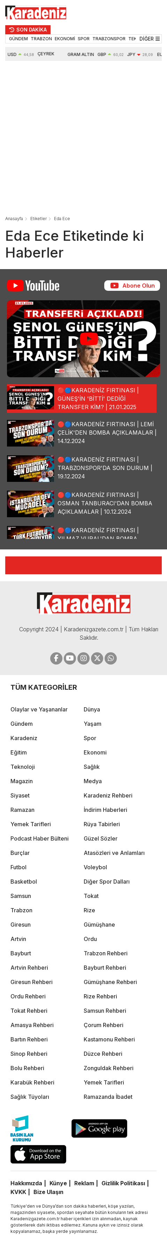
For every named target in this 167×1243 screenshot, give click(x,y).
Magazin (21, 781)
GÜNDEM (18, 38)
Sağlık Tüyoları (29, 1096)
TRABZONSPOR (109, 38)
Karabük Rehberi (32, 1082)
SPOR (84, 38)
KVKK (18, 1191)
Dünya (92, 709)
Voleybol (95, 867)
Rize (89, 910)
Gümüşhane (99, 924)
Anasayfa (14, 218)
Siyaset (20, 795)
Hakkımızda (26, 1183)
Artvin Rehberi (29, 967)
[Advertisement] (74, 139)
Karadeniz (23, 738)
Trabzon (21, 910)
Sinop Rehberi (28, 1053)
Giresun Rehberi (31, 981)
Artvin (18, 938)
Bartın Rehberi (29, 1039)
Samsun (20, 895)
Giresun (20, 924)
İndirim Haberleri (105, 809)
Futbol (18, 867)
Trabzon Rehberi (106, 953)
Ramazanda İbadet (108, 1096)
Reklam (84, 1183)
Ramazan (22, 809)
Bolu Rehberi (27, 1068)
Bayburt (20, 953)
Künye (58, 1183)
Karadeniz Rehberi (108, 795)
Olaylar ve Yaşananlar (39, 709)
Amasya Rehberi (32, 1024)
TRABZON (41, 38)
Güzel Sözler (100, 838)
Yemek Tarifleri (30, 824)
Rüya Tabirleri (102, 824)
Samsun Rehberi (105, 1010)
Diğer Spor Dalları (107, 881)
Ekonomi (95, 752)
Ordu (90, 938)
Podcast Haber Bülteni (39, 838)
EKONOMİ (65, 38)
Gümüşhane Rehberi (110, 981)
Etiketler (38, 218)
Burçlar (20, 852)
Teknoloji (22, 766)
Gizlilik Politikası (123, 1183)
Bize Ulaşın (48, 1191)
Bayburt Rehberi (105, 967)
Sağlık (92, 766)
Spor (90, 738)
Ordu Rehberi (28, 996)
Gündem (21, 723)
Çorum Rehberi (103, 1024)
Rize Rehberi (100, 996)
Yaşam (92, 723)
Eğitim (18, 752)
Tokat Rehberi (28, 1010)
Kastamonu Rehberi (109, 1039)
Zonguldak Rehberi (109, 1068)
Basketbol (23, 881)
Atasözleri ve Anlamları (114, 852)
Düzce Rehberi (103, 1053)
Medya (93, 781)
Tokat (91, 895)
